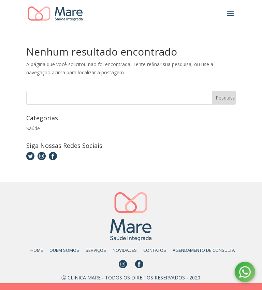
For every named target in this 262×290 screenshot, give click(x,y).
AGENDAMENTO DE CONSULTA (204, 250)
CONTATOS (154, 250)
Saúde (33, 128)
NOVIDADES (125, 250)
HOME (36, 250)
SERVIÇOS (96, 250)
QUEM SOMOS (64, 250)
